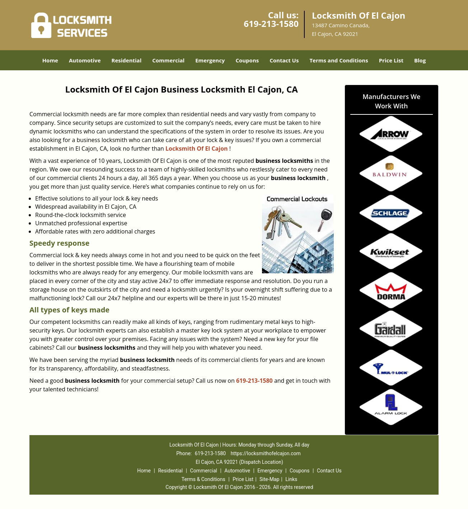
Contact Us (284, 60)
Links (291, 479)
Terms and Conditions (338, 60)
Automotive (85, 60)
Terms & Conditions (203, 479)
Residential (127, 60)
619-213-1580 (271, 23)
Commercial (168, 60)
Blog (420, 60)
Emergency (210, 60)
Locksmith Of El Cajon (196, 148)
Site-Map (269, 479)
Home (50, 60)
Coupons (247, 60)
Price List (391, 60)
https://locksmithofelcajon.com (266, 453)
